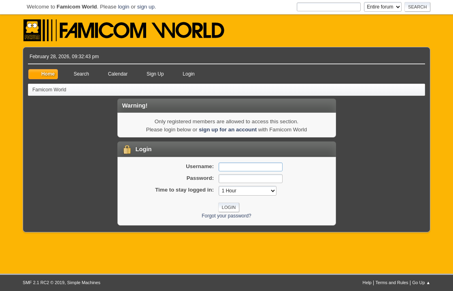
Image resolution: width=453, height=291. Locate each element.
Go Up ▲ (421, 282)
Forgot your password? (226, 216)
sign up (146, 7)
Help (367, 282)
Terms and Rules (392, 282)
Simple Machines (83, 282)
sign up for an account (228, 130)
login (123, 7)
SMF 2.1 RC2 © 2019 (43, 282)
